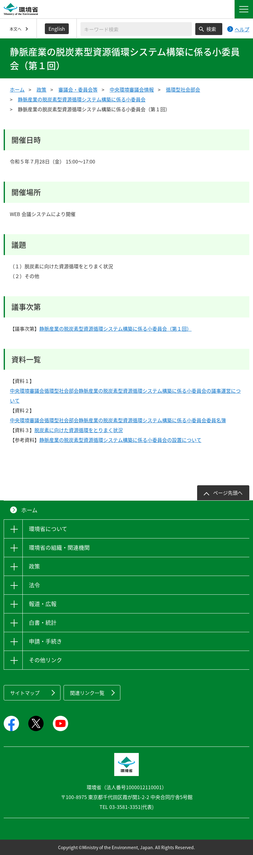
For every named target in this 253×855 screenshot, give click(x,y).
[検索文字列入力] (136, 29)
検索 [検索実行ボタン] (211, 29)
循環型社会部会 (183, 89)
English (57, 28)
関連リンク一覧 (87, 692)
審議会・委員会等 (78, 89)
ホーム (17, 89)
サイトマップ (25, 692)
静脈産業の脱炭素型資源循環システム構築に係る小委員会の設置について (120, 439)
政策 (41, 89)
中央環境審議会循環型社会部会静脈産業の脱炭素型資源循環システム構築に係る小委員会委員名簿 (118, 420)
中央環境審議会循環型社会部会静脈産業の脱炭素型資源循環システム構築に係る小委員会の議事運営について (125, 395)
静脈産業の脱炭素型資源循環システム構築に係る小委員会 (82, 99)
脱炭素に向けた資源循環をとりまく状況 (78, 430)
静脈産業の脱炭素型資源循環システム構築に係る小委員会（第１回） (115, 328)
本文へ (15, 29)
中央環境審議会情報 (132, 89)
